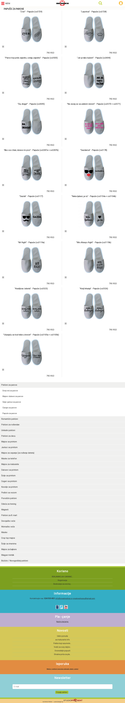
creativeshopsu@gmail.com (84, 598)
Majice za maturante (10, 464)
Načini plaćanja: (62, 622)
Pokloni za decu (8, 436)
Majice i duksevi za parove (13, 396)
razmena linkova (47, 701)
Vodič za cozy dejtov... (62, 647)
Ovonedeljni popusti (62, 651)
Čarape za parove (10, 408)
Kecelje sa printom (9, 487)
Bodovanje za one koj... (62, 584)
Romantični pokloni (9, 419)
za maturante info (62, 640)
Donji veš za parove (10, 391)
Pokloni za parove (9, 385)
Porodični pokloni (9, 498)
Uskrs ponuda (62, 636)
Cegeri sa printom (9, 481)
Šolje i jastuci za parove (12, 402)
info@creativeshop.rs (63, 598)
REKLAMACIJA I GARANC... (62, 577)
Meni (5, 3)
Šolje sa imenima (8, 543)
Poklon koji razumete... (62, 643)
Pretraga (100, 3)
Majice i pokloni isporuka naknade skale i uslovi (62, 669)
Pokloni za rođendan (10, 424)
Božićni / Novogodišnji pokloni (14, 560)
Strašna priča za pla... (62, 654)
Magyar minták (7, 555)
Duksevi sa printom (9, 470)
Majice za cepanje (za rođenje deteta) (17, 453)
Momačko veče (8, 526)
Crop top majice (8, 538)
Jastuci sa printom (9, 447)
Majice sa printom (9, 441)
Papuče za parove (10, 413)
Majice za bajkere (9, 549)
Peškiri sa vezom (9, 492)
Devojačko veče (8, 521)
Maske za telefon (9, 458)
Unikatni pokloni (8, 430)
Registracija (62, 580)
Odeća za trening (8, 504)
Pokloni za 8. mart (9, 515)
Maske (4, 532)
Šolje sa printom (8, 475)
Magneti (4, 509)
